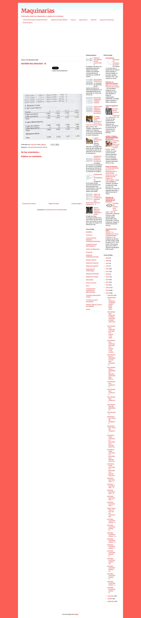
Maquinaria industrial (92, 273)
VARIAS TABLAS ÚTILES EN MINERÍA (94, 305)
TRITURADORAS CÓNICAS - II (111, 392)
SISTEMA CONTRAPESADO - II (111, 540)
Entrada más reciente (29, 203)
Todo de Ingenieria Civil (112, 106)
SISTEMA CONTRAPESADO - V (111, 520)
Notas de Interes (91, 283)
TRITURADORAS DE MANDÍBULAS (111, 407)
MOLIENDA (94, 20)
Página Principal (54, 203)
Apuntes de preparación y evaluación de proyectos (110, 200)
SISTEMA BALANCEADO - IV (111, 485)
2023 (107, 266)
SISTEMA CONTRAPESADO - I (111, 546)
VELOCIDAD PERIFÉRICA (98, 80)
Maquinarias (38, 10)
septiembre (111, 601)
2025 (107, 260)
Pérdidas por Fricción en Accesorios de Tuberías (97, 158)
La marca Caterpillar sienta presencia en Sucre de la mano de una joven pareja (94, 121)
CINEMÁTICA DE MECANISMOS (59, 20)
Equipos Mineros (83, 20)
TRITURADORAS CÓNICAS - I (111, 399)
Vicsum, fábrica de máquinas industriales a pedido (98, 211)
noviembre (110, 596)
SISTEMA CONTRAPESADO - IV (111, 527)
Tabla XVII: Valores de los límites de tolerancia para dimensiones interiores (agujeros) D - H (94, 199)
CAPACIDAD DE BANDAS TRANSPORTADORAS (35, 20)
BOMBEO (89, 232)
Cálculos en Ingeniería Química (112, 82)
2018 (107, 279)
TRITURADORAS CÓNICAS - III (111, 384)
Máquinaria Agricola (27, 22)
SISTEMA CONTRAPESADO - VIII (111, 561)
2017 (107, 282)
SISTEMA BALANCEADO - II (111, 497)
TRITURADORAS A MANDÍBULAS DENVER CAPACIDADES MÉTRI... (111, 373)
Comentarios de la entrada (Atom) (56, 209)
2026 (107, 258)
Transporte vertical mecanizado (91, 300)
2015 (107, 287)
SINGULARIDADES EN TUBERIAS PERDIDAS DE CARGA (98, 110)
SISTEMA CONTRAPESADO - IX (111, 553)
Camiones (89, 235)
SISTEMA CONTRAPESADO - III (111, 534)
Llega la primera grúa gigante (97, 139)
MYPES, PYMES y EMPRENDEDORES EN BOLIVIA (112, 137)
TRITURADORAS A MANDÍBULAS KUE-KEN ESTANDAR (111, 360)
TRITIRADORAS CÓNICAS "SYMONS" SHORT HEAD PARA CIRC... (111, 303)
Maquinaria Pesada (92, 277)
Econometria (110, 58)
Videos (88, 309)
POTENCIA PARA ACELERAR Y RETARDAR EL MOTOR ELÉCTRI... (111, 441)
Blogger (76, 614)
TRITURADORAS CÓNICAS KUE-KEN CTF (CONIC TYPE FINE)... (111, 332)
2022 (107, 269)
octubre (109, 598)
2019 (107, 277)
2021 (107, 271)
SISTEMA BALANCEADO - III (111, 491)
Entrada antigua (76, 203)
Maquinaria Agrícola (92, 263)
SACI (87, 286)
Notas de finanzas (111, 166)
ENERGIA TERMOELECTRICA (92, 256)
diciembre (110, 295)
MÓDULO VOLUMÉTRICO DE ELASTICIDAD (98, 61)
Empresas (73, 20)
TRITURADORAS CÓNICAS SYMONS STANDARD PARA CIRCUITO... (111, 317)
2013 (107, 293)
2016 (107, 285)
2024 (107, 263)
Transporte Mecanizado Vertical (37, 147)
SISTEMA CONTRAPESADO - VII (111, 568)
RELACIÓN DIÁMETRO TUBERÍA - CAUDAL (97, 100)
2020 (107, 274)
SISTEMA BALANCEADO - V (111, 479)
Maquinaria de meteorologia (107, 20)
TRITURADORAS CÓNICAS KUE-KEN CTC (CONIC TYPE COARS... (111, 346)
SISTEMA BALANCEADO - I (111, 503)
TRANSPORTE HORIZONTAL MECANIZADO (90, 290)
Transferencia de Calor (111, 229)
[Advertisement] (70, 39)
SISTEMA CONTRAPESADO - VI (111, 576)
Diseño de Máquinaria (92, 249)
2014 (107, 290)
